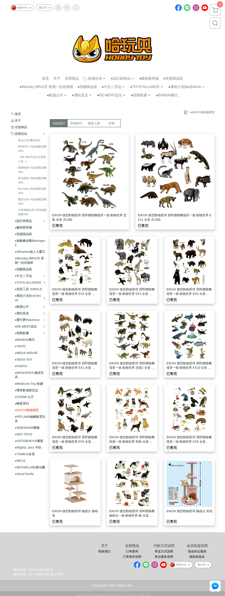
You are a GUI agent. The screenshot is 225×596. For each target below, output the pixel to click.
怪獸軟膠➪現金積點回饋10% (32, 170)
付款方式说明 (163, 546)
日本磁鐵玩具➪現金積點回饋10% (32, 212)
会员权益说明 (197, 546)
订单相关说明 (132, 556)
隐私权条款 (197, 556)
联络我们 (104, 551)
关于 (104, 546)
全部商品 (132, 546)
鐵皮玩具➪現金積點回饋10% (32, 201)
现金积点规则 (197, 551)
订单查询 (132, 551)
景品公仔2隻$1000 (29, 140)
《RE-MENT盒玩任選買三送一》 (32, 159)
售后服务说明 (164, 556)
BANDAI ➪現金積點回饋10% (32, 148)
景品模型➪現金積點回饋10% (32, 180)
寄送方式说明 (164, 551)
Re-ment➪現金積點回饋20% (32, 191)
